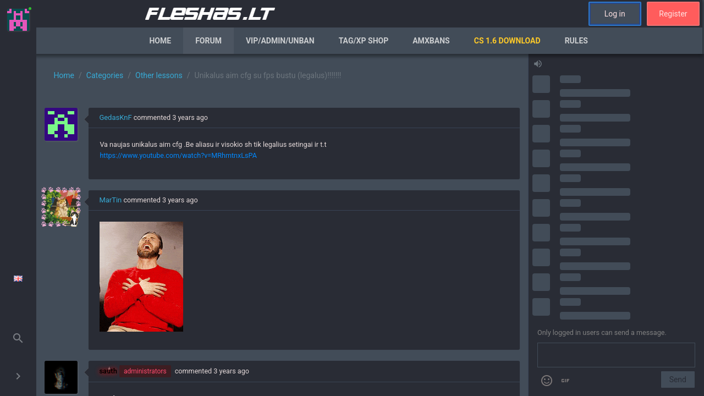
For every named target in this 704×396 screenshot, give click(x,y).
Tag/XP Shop (364, 40)
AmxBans (431, 40)
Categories (104, 75)
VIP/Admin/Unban (280, 40)
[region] (282, 225)
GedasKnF (115, 117)
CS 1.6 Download (507, 40)
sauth (108, 371)
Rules (576, 40)
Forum (208, 40)
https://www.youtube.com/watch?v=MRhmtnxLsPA (178, 155)
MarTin (110, 200)
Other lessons (159, 75)
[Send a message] (616, 355)
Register (673, 13)
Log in (614, 13)
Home (160, 40)
